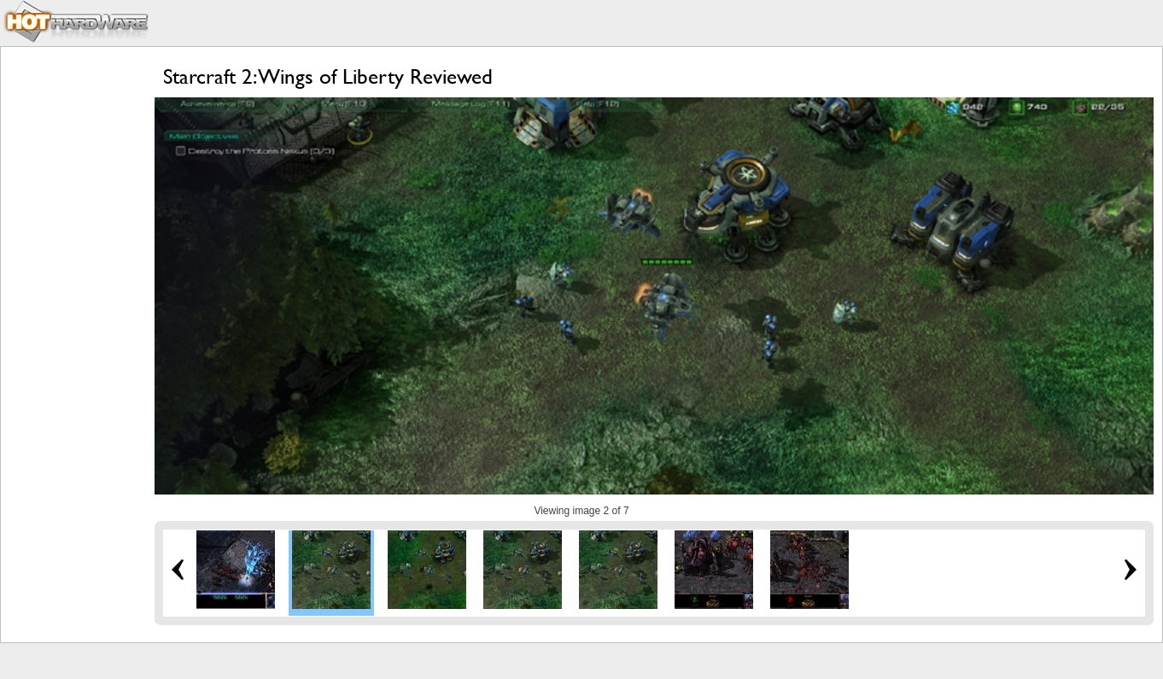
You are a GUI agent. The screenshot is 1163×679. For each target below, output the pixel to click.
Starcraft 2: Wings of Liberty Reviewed (328, 76)
